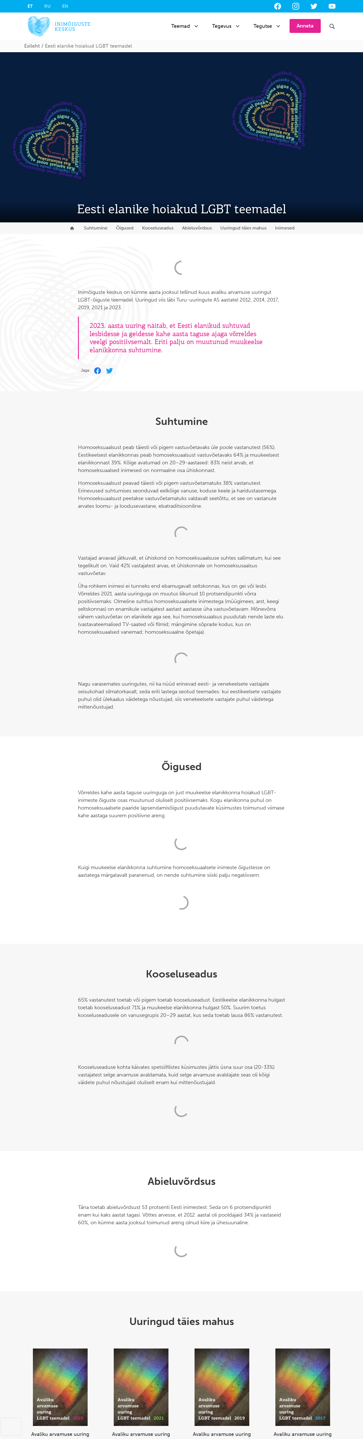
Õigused (125, 228)
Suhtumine (95, 228)
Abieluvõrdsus (197, 228)
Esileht (32, 46)
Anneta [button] (305, 26)
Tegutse (263, 26)
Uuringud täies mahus (243, 228)
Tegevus (221, 26)
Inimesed (285, 228)
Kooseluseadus (158, 228)
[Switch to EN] (65, 6)
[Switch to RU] (47, 6)
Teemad (180, 26)
